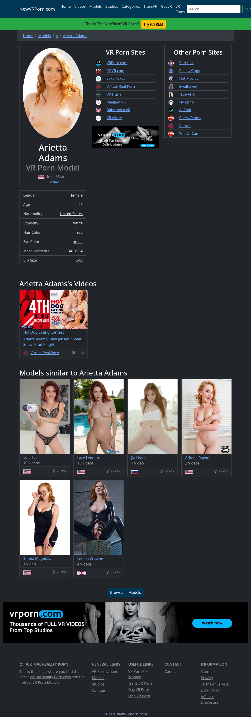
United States (71, 213)
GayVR (166, 6)
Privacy (207, 677)
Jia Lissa (138, 457)
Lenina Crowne (90, 558)
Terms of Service (215, 684)
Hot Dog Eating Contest (43, 332)
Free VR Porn (139, 695)
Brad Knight (44, 344)
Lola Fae (30, 457)
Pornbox (186, 62)
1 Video (53, 182)
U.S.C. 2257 (210, 690)
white (78, 223)
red (80, 232)
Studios (111, 6)
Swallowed (188, 86)
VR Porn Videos (105, 671)
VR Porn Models (45, 682)
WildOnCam (189, 133)
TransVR (150, 6)
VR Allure (114, 117)
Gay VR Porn (138, 689)
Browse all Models (125, 592)
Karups (185, 125)
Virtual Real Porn (121, 86)
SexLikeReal (117, 78)
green (78, 241)
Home (65, 6)
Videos (80, 6)
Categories (131, 6)
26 (80, 204)
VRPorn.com (117, 62)
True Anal (187, 94)
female (77, 195)
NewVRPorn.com (37, 9)
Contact (171, 671)
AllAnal (185, 109)
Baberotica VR (118, 109)
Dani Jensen (59, 339)
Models (95, 6)
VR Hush (114, 94)
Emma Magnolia (37, 558)
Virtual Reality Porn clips (50, 676)
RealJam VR (116, 102)
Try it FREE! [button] (153, 24)
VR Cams (180, 9)
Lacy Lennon (88, 457)
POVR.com (115, 70)
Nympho (186, 102)
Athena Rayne (197, 457)
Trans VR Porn (140, 683)
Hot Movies (188, 78)
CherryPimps (190, 117)
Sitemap (208, 671)
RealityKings (189, 70)
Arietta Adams (35, 339)
